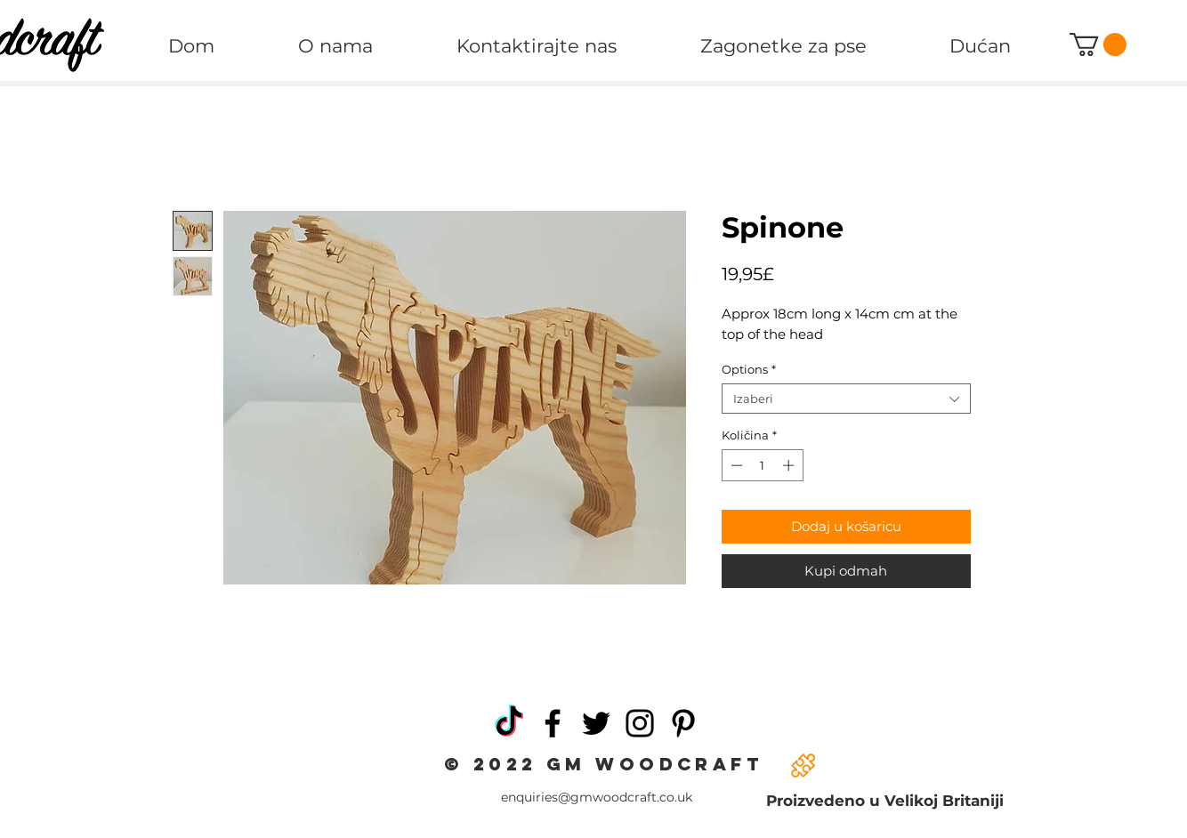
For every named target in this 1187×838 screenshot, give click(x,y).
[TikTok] (509, 723)
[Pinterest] (683, 723)
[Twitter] (596, 723)
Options (749, 369)
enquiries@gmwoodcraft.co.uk (596, 797)
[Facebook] (552, 723)
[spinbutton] (762, 465)
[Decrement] (735, 465)
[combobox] (846, 398)
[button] (1098, 44)
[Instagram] (639, 723)
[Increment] (790, 465)
